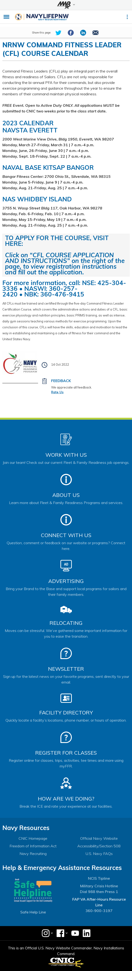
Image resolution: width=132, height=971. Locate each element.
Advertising (66, 581)
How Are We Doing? (66, 798)
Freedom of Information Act (33, 846)
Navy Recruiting (33, 853)
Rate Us (57, 392)
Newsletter (66, 668)
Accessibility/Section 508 (99, 846)
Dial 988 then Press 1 (99, 891)
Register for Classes (66, 752)
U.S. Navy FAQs (99, 853)
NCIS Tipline (99, 878)
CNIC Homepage (33, 838)
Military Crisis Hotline (99, 886)
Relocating (66, 623)
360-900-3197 (98, 910)
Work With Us (66, 455)
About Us (66, 495)
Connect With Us (66, 535)
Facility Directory (66, 712)
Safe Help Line (33, 912)
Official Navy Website (99, 838)
